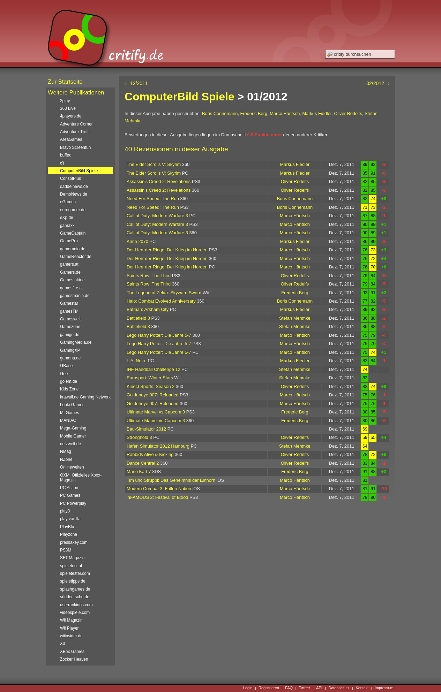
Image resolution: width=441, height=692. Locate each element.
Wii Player (69, 628)
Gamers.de (70, 272)
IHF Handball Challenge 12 (153, 369)
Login (248, 688)
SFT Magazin (72, 557)
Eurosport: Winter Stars (150, 377)
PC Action (69, 487)
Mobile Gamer (73, 436)
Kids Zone (69, 389)
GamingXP (70, 350)
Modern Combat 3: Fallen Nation (159, 488)
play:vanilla (70, 518)
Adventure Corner (76, 124)
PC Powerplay (73, 503)
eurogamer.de (72, 209)
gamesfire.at (71, 288)
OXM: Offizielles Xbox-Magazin (81, 477)
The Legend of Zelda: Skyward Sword (164, 292)
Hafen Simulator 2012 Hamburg (158, 446)
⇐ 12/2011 (136, 83)
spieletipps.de (72, 581)
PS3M (65, 550)
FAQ (289, 688)
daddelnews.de (74, 186)
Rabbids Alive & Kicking (150, 454)
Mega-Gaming (73, 428)
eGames (68, 201)
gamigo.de (69, 334)
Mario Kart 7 (139, 471)
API (319, 688)
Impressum (384, 688)
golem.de (68, 381)
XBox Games (72, 651)
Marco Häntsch (285, 113)
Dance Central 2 (143, 463)
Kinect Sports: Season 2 (150, 386)
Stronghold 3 (139, 437)
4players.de (70, 116)
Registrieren (269, 688)
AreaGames (71, 139)
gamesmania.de (75, 295)
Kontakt (362, 688)
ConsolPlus (70, 178)
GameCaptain (72, 233)
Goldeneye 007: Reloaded (153, 394)
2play (65, 100)
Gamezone (70, 326)
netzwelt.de (70, 443)
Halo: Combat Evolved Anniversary (161, 301)
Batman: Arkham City (148, 309)
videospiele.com (75, 612)
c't (62, 163)
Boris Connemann (220, 113)
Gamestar (69, 303)
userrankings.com (76, 604)
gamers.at (69, 264)
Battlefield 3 (138, 318)
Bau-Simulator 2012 (146, 429)
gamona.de (70, 358)
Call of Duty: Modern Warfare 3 (157, 215)
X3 (62, 643)
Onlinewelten (72, 467)
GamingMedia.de (75, 342)
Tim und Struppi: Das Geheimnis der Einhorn (171, 480)
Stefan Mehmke (295, 318)
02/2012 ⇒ (378, 83)
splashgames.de (75, 589)
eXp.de (66, 217)
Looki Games (72, 404)
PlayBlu (67, 526)
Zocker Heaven (74, 659)
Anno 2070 (137, 241)
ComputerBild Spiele (179, 96)
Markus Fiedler (316, 113)
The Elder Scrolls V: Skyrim (154, 164)
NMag (65, 451)
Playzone (68, 534)
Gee (64, 373)
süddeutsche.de (74, 596)
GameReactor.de (75, 256)
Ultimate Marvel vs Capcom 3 (156, 412)
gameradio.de (72, 248)
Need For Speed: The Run (153, 198)
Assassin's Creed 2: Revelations (158, 181)
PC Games (70, 495)
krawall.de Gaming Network (85, 397)
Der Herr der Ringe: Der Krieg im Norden (167, 249)
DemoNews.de (73, 194)
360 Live (68, 108)
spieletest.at (71, 565)
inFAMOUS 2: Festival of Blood (157, 497)
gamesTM (69, 311)
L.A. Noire (137, 360)
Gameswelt (70, 319)
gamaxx (67, 225)
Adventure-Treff (74, 131)
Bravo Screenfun (75, 147)
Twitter (304, 688)
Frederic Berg (254, 113)
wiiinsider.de (71, 635)
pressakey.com (74, 542)
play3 (65, 511)
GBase (66, 365)
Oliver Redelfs (348, 113)
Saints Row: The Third (149, 275)
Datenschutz (338, 688)
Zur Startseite (65, 81)
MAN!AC (68, 420)
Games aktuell (73, 279)
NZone (66, 459)
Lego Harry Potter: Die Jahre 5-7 (159, 335)
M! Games (69, 412)
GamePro (69, 240)
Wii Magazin (71, 620)
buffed (66, 155)
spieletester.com (75, 573)
